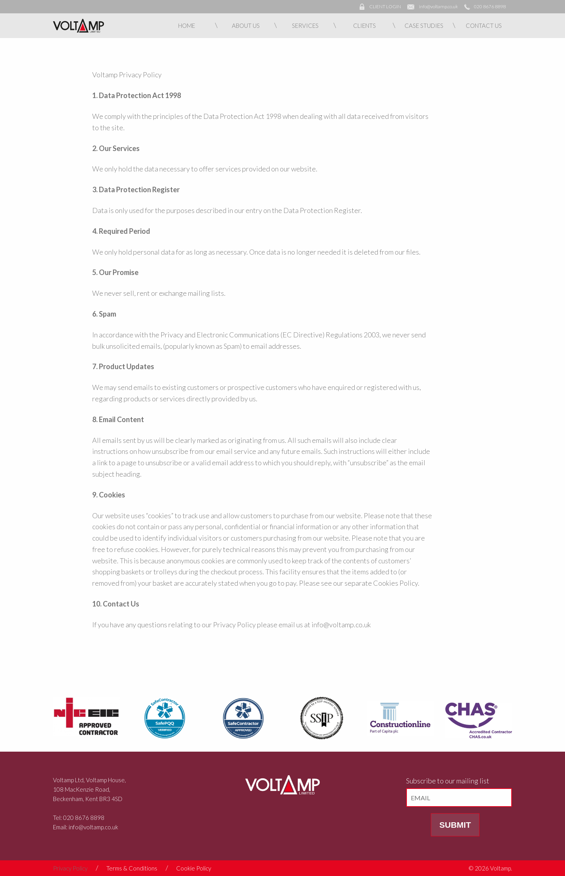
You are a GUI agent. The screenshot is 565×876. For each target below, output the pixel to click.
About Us (246, 25)
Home (186, 25)
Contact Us (484, 25)
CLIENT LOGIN (385, 6)
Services (305, 25)
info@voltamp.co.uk (438, 6)
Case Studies (424, 25)
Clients (364, 25)
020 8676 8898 (490, 6)
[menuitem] (186, 25)
